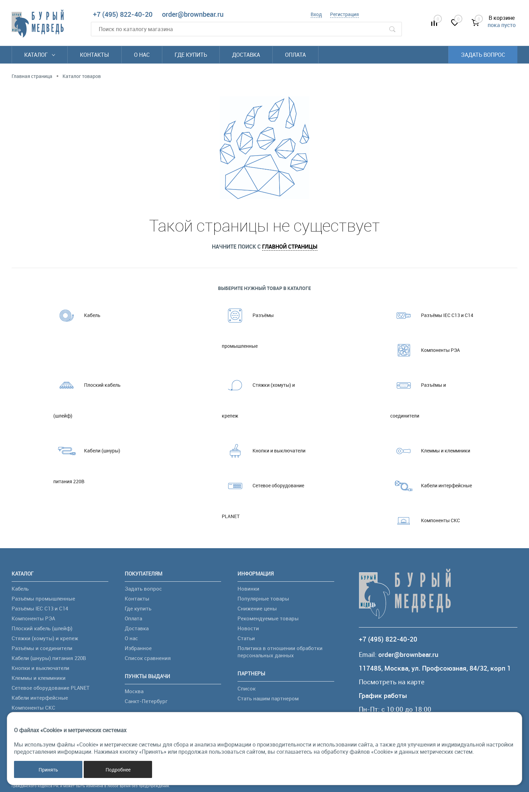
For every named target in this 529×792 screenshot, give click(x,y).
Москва (134, 691)
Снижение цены (257, 608)
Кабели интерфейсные (431, 485)
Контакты (94, 54)
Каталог (39, 54)
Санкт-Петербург (146, 701)
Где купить (191, 54)
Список (247, 688)
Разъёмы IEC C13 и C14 (431, 315)
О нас (142, 54)
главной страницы (289, 246)
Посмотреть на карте (391, 682)
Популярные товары (263, 598)
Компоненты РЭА (425, 350)
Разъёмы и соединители (418, 394)
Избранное (138, 648)
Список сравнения (148, 658)
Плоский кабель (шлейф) (87, 394)
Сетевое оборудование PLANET (263, 494)
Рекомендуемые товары (268, 618)
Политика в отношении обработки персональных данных (280, 652)
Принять (48, 769)
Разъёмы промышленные (248, 324)
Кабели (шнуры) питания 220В (86, 460)
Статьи (246, 638)
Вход (316, 14)
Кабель (76, 315)
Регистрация (344, 14)
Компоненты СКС (425, 520)
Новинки (248, 588)
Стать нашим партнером (268, 698)
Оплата (295, 54)
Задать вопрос (483, 54)
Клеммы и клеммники (430, 450)
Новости (248, 628)
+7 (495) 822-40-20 (122, 14)
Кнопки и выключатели (264, 450)
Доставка (246, 54)
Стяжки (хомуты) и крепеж (258, 394)
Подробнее (118, 769)
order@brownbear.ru (192, 14)
